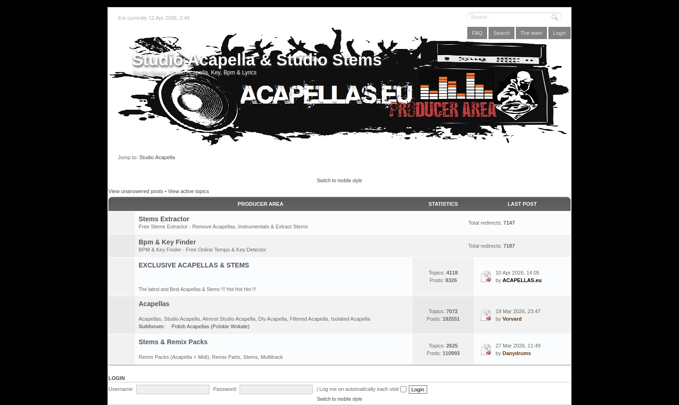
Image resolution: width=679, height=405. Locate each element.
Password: (225, 389)
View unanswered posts (135, 191)
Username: (121, 389)
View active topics (188, 191)
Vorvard (512, 319)
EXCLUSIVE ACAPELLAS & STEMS (194, 265)
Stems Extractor (164, 219)
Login (559, 33)
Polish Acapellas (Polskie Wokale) (210, 326)
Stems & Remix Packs (173, 342)
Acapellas (154, 304)
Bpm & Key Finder (167, 242)
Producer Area (260, 204)
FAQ (477, 33)
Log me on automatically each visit (362, 389)
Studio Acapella (157, 157)
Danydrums (517, 353)
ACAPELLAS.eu (522, 280)
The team (531, 33)
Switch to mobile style (339, 180)
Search (501, 33)
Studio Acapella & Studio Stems (257, 59)
